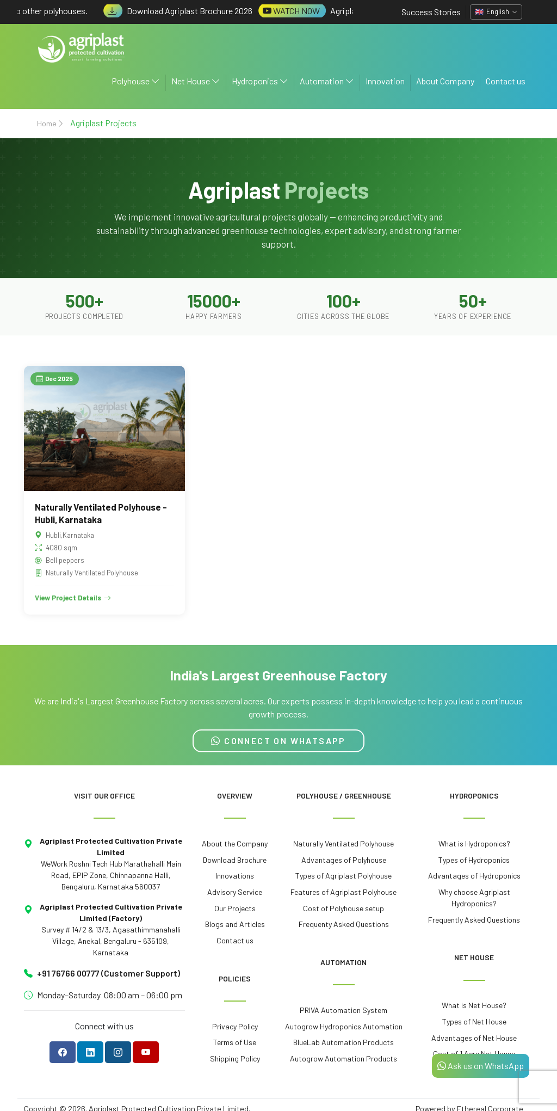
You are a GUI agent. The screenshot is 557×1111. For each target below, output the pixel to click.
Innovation (385, 81)
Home (47, 123)
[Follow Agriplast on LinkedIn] (90, 1052)
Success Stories (431, 12)
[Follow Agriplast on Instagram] (118, 1052)
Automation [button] (327, 81)
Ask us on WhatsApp (480, 1065)
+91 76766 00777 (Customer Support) (108, 973)
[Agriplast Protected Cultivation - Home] (81, 48)
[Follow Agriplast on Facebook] (62, 1052)
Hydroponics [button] (260, 81)
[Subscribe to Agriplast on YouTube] (146, 1052)
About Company (445, 81)
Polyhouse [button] (136, 81)
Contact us (505, 81)
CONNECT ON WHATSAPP (278, 740)
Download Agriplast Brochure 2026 (184, 10)
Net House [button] (195, 81)
